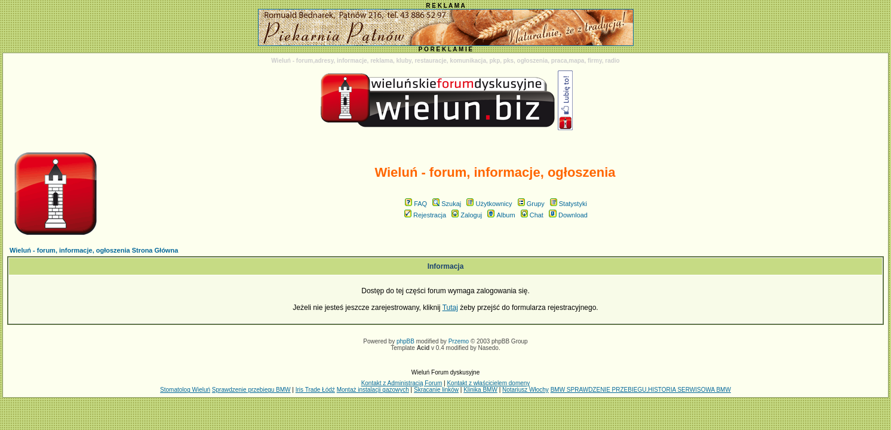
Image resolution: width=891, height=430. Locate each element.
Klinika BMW (480, 389)
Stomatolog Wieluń (185, 389)
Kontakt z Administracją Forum (402, 383)
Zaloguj (466, 215)
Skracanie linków (436, 389)
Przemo (458, 341)
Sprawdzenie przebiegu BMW (251, 389)
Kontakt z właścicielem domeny (488, 383)
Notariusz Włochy (525, 389)
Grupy (531, 203)
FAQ (416, 203)
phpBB (405, 341)
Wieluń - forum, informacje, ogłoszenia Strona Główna (94, 250)
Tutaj (450, 307)
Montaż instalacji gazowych (373, 389)
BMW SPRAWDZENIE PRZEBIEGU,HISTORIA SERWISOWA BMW (641, 389)
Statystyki (568, 203)
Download (568, 215)
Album (501, 215)
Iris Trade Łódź (315, 389)
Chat (532, 215)
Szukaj (446, 203)
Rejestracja (425, 215)
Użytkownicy (489, 203)
